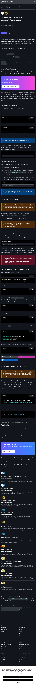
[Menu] (34, 2)
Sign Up (21, 659)
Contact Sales (22, 664)
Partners (3, 664)
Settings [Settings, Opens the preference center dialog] (18, 685)
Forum (20, 642)
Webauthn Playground (6, 644)
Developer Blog (22, 627)
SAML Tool (3, 651)
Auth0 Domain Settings (13, 167)
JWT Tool (3, 642)
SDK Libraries (4, 629)
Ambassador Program (24, 644)
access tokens (30, 612)
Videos (20, 629)
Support (21, 648)
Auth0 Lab (3, 653)
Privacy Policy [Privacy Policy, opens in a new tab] (21, 675)
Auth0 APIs (3, 627)
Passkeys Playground (5, 646)
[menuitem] (9, 625)
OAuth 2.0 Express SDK (11, 57)
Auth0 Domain (5, 182)
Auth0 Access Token (6, 241)
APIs (9, 108)
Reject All (18, 682)
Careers (2, 666)
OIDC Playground (4, 648)
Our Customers (4, 661)
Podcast (21, 631)
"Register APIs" (12, 140)
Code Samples (22, 625)
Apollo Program (22, 651)
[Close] (34, 670)
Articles (2, 631)
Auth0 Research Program (24, 653)
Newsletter (21, 633)
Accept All (18, 679)
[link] (5, 622)
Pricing (20, 661)
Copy (32, 117)
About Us (3, 659)
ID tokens (6, 602)
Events (20, 646)
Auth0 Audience (5, 153)
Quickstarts (3, 625)
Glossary (21, 635)
